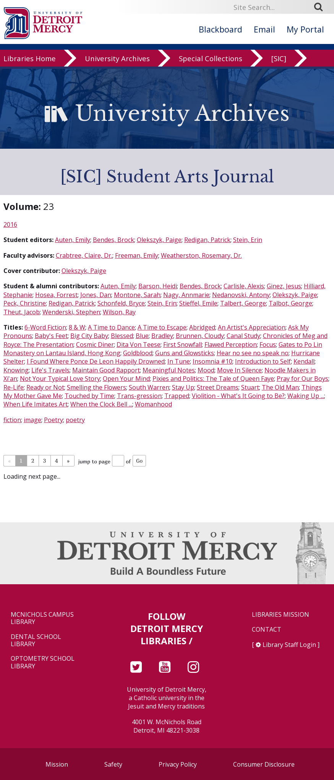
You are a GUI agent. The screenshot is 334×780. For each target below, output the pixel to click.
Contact (266, 629)
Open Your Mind (126, 378)
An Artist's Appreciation (251, 327)
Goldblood (137, 353)
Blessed (122, 336)
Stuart (250, 387)
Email (264, 29)
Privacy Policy (178, 764)
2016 (10, 224)
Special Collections (210, 66)
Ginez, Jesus (284, 286)
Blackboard (220, 29)
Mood (206, 370)
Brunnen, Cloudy (200, 336)
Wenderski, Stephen (71, 312)
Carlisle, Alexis (244, 286)
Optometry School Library (43, 662)
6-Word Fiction (45, 327)
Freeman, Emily (136, 255)
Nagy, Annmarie (186, 295)
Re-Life (13, 387)
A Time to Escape (162, 327)
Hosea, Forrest (56, 295)
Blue (142, 336)
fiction (12, 420)
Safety (113, 764)
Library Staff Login (289, 644)
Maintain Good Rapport (106, 370)
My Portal (305, 29)
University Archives (117, 66)
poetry (75, 420)
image (32, 420)
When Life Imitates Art (35, 404)
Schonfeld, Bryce (121, 303)
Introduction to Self (263, 361)
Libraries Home (29, 66)
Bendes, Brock (113, 240)
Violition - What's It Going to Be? (238, 396)
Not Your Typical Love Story (60, 378)
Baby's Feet (51, 336)
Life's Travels (50, 370)
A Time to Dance (111, 327)
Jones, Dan (95, 295)
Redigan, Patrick (207, 240)
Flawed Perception (230, 344)
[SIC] (278, 66)
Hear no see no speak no (253, 353)
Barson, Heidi (157, 286)
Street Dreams (217, 387)
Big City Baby (89, 336)
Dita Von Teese (139, 344)
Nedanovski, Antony (241, 295)
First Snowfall (182, 344)
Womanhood (153, 404)
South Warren (149, 387)
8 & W (77, 327)
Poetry (53, 420)
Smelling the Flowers (96, 387)
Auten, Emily (72, 240)
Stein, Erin (247, 240)
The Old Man (280, 387)
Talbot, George (290, 303)
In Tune (178, 361)
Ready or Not (45, 387)
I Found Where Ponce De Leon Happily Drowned (96, 361)
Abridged (202, 327)
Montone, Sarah (137, 295)
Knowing (16, 370)
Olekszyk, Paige (159, 240)
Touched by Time (89, 396)
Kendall (304, 361)
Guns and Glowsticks (184, 353)
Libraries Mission (280, 614)
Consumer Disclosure (264, 764)
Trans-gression (139, 396)
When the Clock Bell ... (101, 404)
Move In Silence (239, 370)
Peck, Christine (24, 303)
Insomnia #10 (212, 361)
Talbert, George (243, 303)
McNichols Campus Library (42, 618)
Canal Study (243, 336)
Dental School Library (36, 640)
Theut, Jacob (21, 312)
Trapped (176, 396)
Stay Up (183, 387)
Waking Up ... (305, 396)
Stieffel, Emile (198, 303)
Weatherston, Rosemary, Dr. (201, 255)
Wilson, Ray (119, 312)
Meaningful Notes (169, 370)
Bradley (162, 336)
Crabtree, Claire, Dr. (84, 255)
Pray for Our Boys (302, 378)
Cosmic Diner (95, 344)
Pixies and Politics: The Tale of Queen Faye (213, 378)
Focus (267, 344)
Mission (56, 764)
